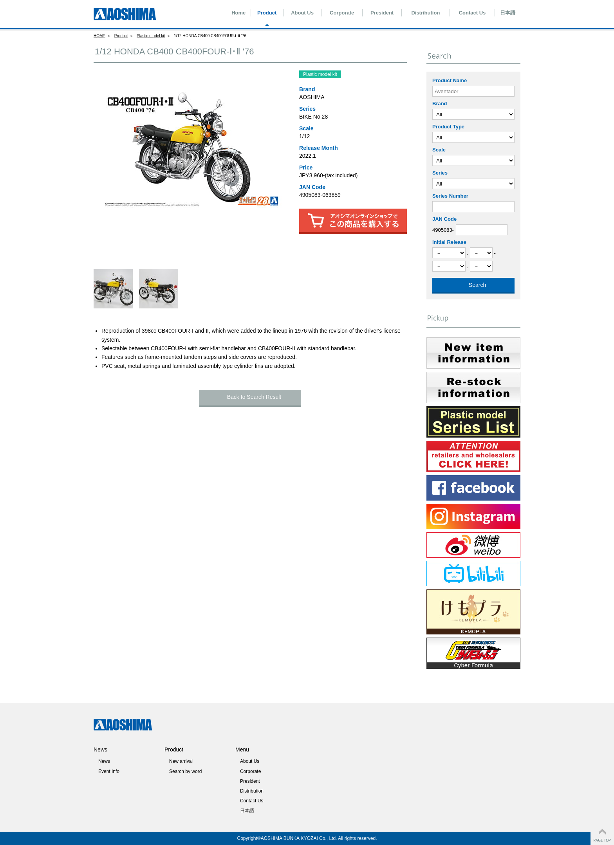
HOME (99, 36)
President (382, 13)
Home (238, 13)
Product (266, 13)
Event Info (108, 771)
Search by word (185, 771)
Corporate (342, 13)
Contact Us (472, 13)
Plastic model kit (151, 36)
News (104, 761)
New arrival (181, 761)
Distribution (425, 13)
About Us (302, 13)
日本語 (507, 13)
